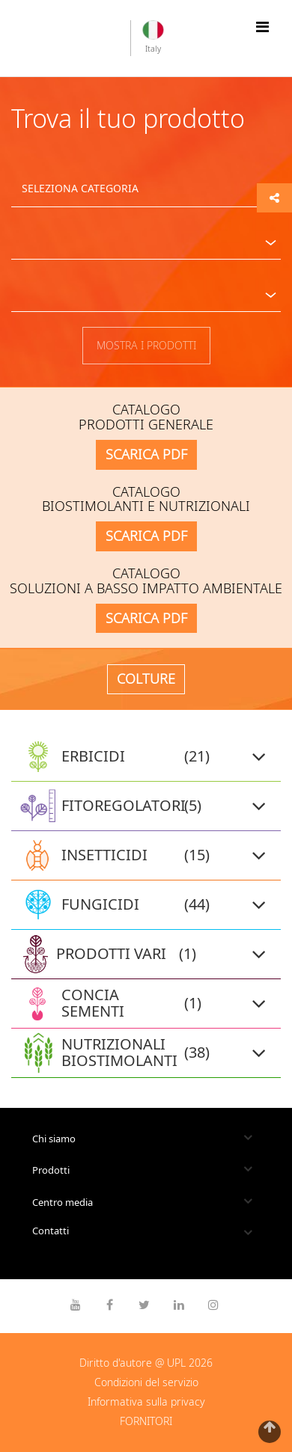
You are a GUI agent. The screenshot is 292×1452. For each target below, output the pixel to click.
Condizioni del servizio (146, 1382)
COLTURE (146, 678)
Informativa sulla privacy (146, 1401)
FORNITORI (146, 1421)
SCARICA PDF (146, 454)
